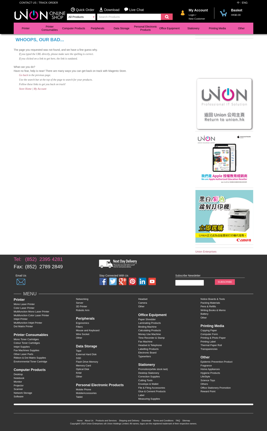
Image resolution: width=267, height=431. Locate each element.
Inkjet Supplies (22, 346)
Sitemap (186, 420)
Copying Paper (209, 330)
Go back (23, 75)
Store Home (25, 88)
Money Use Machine (149, 334)
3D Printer (81, 306)
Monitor (18, 381)
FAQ (178, 420)
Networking (82, 299)
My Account (40, 88)
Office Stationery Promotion (216, 387)
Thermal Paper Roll (211, 345)
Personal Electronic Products (145, 28)
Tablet (79, 396)
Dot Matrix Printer (23, 326)
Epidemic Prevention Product (217, 361)
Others (204, 384)
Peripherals (97, 28)
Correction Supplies (149, 376)
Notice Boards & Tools (213, 299)
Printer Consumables (49, 28)
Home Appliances (210, 369)
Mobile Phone (83, 389)
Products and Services (106, 420)
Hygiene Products (210, 373)
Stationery (193, 28)
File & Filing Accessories (151, 387)
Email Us (21, 275)
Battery (204, 313)
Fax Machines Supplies (26, 350)
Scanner (18, 389)
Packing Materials (210, 302)
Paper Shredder (147, 319)
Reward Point (208, 391)
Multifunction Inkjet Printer (28, 322)
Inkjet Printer (21, 319)
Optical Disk (82, 369)
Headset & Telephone (150, 345)
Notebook (19, 378)
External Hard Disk (86, 354)
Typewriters (144, 356)
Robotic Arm (83, 310)
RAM (79, 373)
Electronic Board (147, 352)
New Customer (197, 18)
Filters (79, 326)
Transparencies (209, 349)
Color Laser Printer (24, 308)
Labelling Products (148, 349)
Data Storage (122, 28)
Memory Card (83, 365)
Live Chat (134, 9)
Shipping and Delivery (129, 420)
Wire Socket (82, 334)
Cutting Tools (145, 380)
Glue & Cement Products (152, 391)
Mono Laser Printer (24, 304)
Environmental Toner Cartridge (30, 361)
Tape (78, 350)
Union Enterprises (205, 251)
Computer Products (73, 28)
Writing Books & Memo (213, 310)
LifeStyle (205, 376)
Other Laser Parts (23, 354)
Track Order (48, 2)
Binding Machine (147, 326)
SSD (78, 358)
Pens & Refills (208, 306)
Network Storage (23, 392)
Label (141, 395)
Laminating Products (149, 323)
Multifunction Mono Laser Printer (31, 311)
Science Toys (208, 380)
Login (192, 14)
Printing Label (208, 341)
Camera (142, 302)
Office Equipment (169, 28)
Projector (19, 385)
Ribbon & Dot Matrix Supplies (30, 357)
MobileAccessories (86, 393)
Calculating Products (149, 330)
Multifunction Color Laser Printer (31, 315)
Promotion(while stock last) (153, 369)
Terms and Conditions (163, 420)
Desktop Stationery (148, 373)
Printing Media (217, 28)
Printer (25, 28)
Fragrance (206, 365)
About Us (89, 420)
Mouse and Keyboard (88, 330)
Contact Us (28, 2)
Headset (142, 299)
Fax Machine (145, 341)
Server (79, 302)
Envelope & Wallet (148, 384)
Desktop (18, 374)
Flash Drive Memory (87, 361)
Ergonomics (82, 323)
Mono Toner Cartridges (26, 339)
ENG (245, 2)
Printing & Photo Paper (213, 337)
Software (18, 396)
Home (80, 420)
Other (241, 28)
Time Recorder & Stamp (151, 337)
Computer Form (209, 334)
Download (111, 9)
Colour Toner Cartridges (27, 342)
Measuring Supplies (149, 398)
